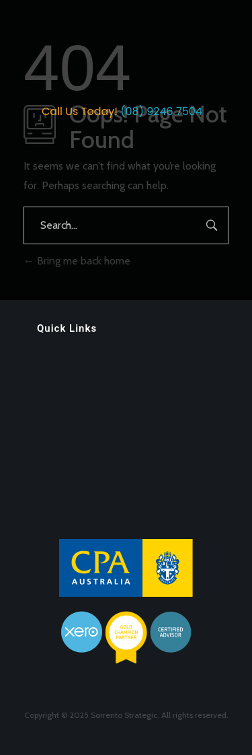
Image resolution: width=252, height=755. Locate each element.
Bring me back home (77, 260)
